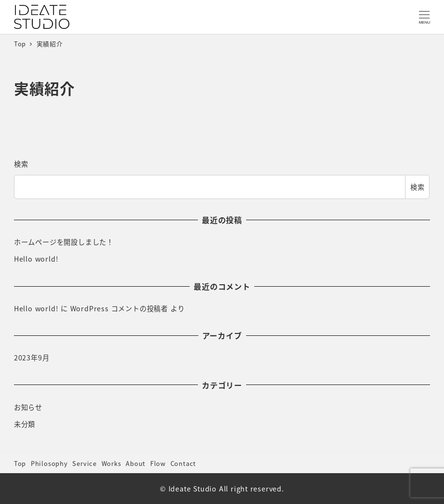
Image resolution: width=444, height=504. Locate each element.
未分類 (24, 424)
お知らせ (28, 407)
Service (84, 463)
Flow (158, 463)
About (135, 463)
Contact (183, 463)
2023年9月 (32, 357)
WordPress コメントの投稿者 (119, 308)
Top (20, 463)
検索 (21, 164)
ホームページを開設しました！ (64, 242)
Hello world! (36, 259)
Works (111, 463)
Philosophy (49, 463)
